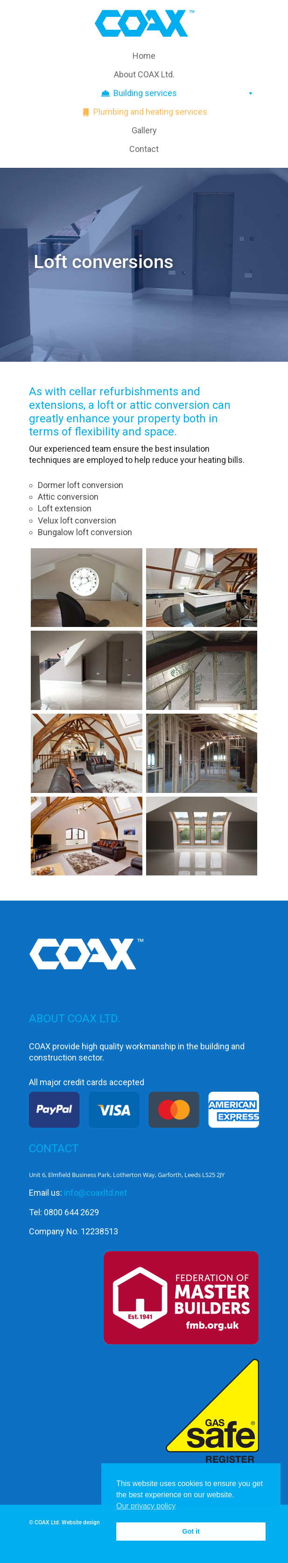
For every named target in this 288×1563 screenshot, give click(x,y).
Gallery (144, 130)
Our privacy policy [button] (146, 1506)
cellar (83, 391)
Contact (144, 149)
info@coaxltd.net (95, 1193)
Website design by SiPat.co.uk (99, 1522)
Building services (184, 93)
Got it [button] (191, 1531)
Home (144, 56)
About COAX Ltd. (144, 74)
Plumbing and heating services (150, 112)
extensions (56, 405)
